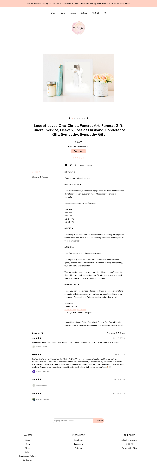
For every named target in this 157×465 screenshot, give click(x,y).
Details (36, 172)
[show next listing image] (87, 118)
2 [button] (74, 118)
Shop (53, 13)
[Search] (105, 13)
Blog (63, 13)
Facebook (78, 440)
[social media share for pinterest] (76, 165)
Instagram (78, 444)
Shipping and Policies (28, 456)
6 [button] (84, 118)
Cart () (95, 13)
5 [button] (82, 118)
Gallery (84, 13)
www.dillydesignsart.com (75, 309)
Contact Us (27, 460)
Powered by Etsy (129, 448)
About (73, 13)
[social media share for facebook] (66, 165)
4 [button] (79, 118)
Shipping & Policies (40, 177)
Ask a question (85, 165)
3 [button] (77, 118)
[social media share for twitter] (71, 165)
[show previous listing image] (69, 118)
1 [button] (72, 118)
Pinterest (78, 448)
